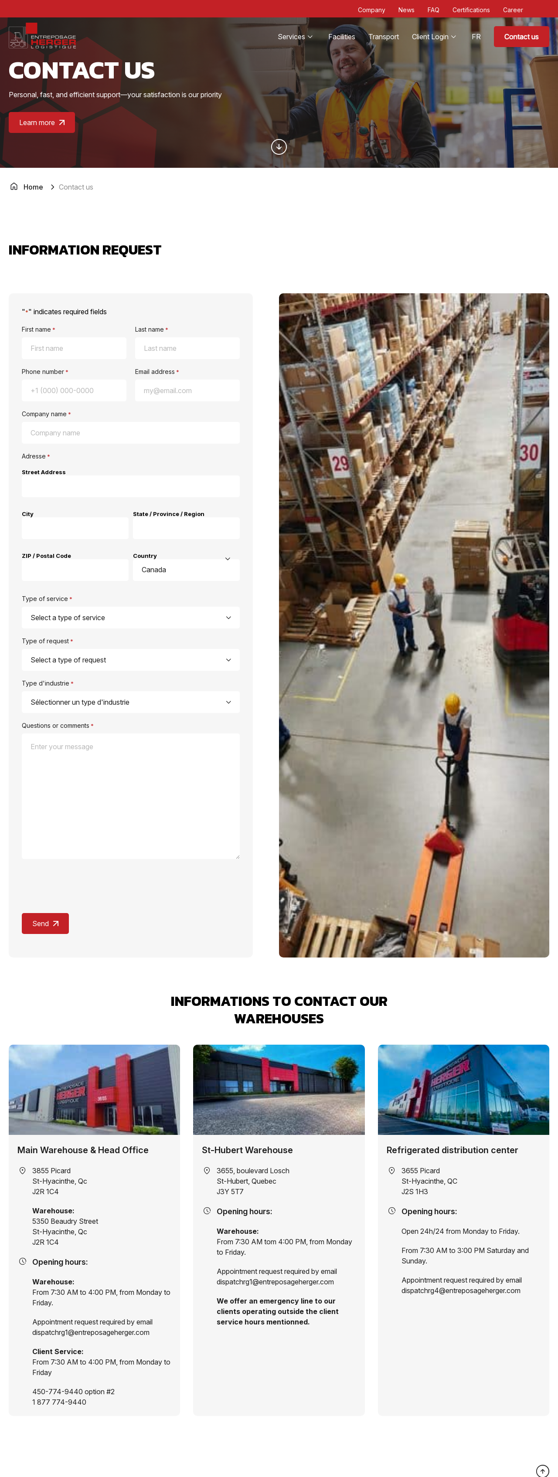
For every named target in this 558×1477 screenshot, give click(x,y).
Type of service (47, 598)
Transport (383, 36)
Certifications (471, 10)
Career (513, 10)
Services (291, 36)
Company (371, 10)
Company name (46, 414)
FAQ (433, 10)
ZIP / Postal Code (46, 555)
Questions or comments (58, 725)
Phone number (45, 371)
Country (145, 555)
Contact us (521, 36)
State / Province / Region (168, 513)
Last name (151, 329)
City (28, 513)
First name (38, 329)
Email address (157, 371)
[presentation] (88, 886)
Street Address (44, 472)
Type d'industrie (48, 683)
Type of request (47, 641)
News (406, 10)
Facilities (341, 36)
